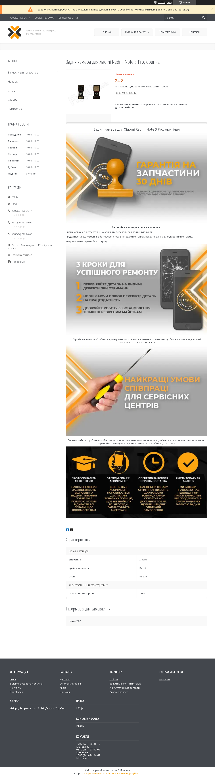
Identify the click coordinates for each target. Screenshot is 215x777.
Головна (107, 32)
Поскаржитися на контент (96, 773)
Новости (13, 81)
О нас (11, 90)
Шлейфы (65, 692)
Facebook (164, 679)
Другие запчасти (119, 692)
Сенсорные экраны (71, 683)
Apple (63, 687)
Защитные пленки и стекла (125, 683)
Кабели (114, 679)
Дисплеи (65, 679)
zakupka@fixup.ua (22, 254)
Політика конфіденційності (126, 773)
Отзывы (13, 99)
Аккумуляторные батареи (125, 687)
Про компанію (167, 32)
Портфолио (15, 108)
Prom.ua (125, 770)
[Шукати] (203, 17)
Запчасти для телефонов (23, 72)
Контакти (194, 32)
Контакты (15, 687)
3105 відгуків (165, 2)
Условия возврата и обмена (26, 683)
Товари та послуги (135, 32)
